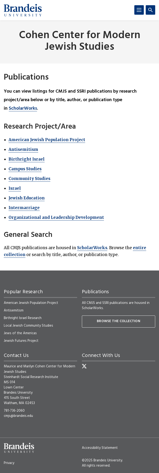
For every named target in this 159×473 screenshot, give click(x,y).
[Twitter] (84, 366)
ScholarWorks (23, 108)
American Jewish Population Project (47, 139)
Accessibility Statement (100, 448)
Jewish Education (27, 198)
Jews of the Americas (20, 333)
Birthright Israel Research (23, 318)
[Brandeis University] (23, 10)
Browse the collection (118, 321)
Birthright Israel (27, 159)
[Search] (150, 10)
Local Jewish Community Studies (28, 326)
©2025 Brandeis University (102, 460)
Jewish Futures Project (21, 341)
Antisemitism (23, 149)
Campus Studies (25, 168)
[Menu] (139, 10)
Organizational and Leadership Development (56, 217)
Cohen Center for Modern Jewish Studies (79, 41)
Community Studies (29, 178)
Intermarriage (24, 207)
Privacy (9, 463)
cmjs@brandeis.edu (18, 416)
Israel (15, 188)
